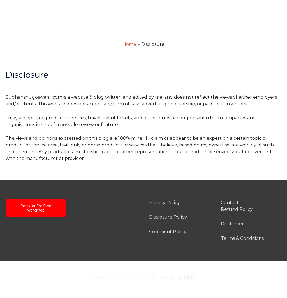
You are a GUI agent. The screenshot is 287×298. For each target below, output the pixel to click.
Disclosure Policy (168, 217)
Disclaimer (232, 223)
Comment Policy (167, 231)
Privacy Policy (164, 202)
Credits (186, 277)
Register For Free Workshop (36, 208)
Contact (230, 202)
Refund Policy (237, 209)
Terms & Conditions (242, 238)
